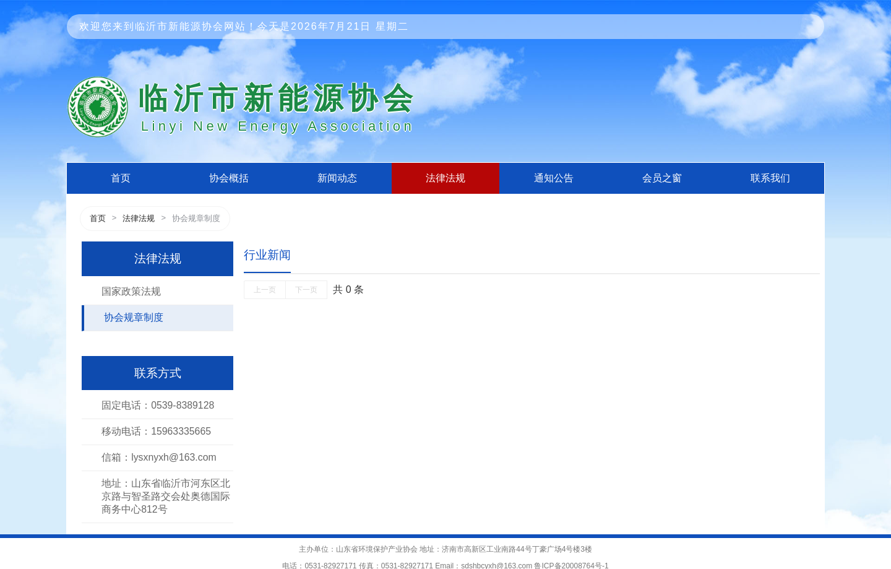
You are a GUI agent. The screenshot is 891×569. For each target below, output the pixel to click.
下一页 (306, 289)
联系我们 (770, 178)
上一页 (265, 289)
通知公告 (554, 178)
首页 (121, 178)
